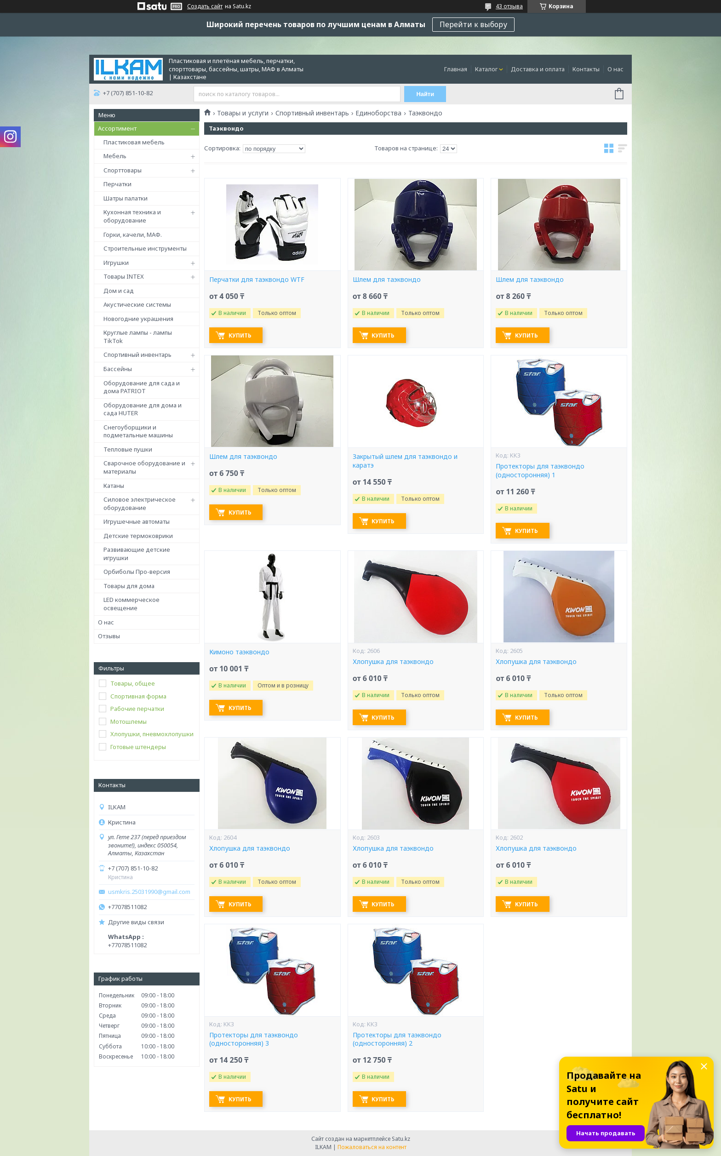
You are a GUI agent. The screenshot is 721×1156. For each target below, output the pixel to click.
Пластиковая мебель (134, 142)
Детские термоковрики (138, 536)
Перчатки (117, 184)
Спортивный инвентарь (137, 354)
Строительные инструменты (145, 248)
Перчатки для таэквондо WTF (256, 279)
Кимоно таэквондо (239, 652)
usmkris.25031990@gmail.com (149, 892)
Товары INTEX (123, 276)
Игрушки (116, 262)
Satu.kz (401, 1139)
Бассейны (117, 369)
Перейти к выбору (473, 24)
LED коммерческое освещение (131, 603)
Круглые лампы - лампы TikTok (137, 336)
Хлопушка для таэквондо (393, 662)
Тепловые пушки (127, 449)
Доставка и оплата (538, 69)
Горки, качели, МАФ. (132, 234)
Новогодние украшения (138, 319)
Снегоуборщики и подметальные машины (138, 431)
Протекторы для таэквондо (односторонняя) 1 (540, 470)
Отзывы (109, 636)
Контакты (586, 69)
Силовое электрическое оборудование (139, 503)
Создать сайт (205, 6)
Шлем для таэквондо (387, 279)
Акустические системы (137, 304)
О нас (615, 69)
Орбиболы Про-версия (136, 571)
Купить (241, 335)
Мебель (114, 156)
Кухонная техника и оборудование (132, 216)
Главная (455, 69)
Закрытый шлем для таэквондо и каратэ (405, 460)
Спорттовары (122, 170)
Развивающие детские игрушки (136, 553)
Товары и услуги (243, 113)
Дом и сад (118, 290)
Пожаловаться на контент (372, 1147)
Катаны (113, 485)
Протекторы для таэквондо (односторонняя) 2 (397, 1039)
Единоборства (378, 113)
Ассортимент (117, 128)
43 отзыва (509, 6)
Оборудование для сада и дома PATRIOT (141, 387)
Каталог (486, 69)
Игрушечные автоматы (136, 521)
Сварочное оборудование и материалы (144, 467)
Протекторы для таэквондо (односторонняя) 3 (253, 1039)
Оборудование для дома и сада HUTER (142, 409)
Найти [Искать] (426, 94)
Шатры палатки (125, 198)
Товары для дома (128, 586)
